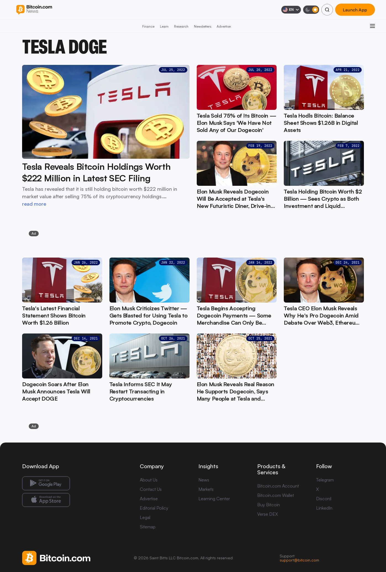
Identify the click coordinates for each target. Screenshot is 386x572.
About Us (148, 480)
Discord (323, 498)
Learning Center (214, 498)
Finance (148, 26)
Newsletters (202, 26)
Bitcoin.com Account (278, 486)
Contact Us (151, 489)
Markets (206, 489)
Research (181, 26)
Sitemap (148, 526)
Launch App (355, 9)
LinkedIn (324, 508)
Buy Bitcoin (268, 504)
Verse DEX (267, 514)
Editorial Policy (154, 508)
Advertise (224, 26)
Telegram (325, 480)
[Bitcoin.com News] (34, 10)
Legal (145, 517)
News (203, 480)
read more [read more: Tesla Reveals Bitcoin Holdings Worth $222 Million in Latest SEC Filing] (34, 204)
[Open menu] (372, 26)
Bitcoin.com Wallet (275, 495)
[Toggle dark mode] (311, 10)
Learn (164, 26)
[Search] (327, 9)
